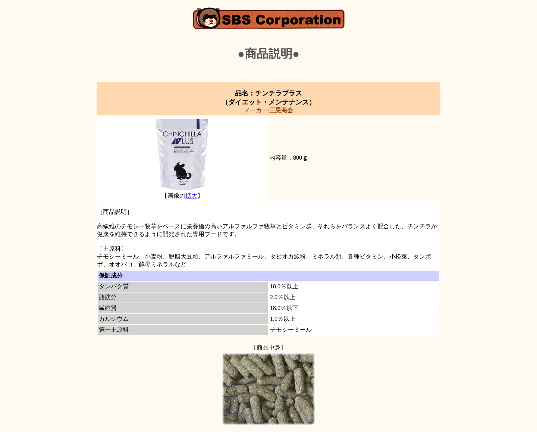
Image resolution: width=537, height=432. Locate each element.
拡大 (191, 195)
